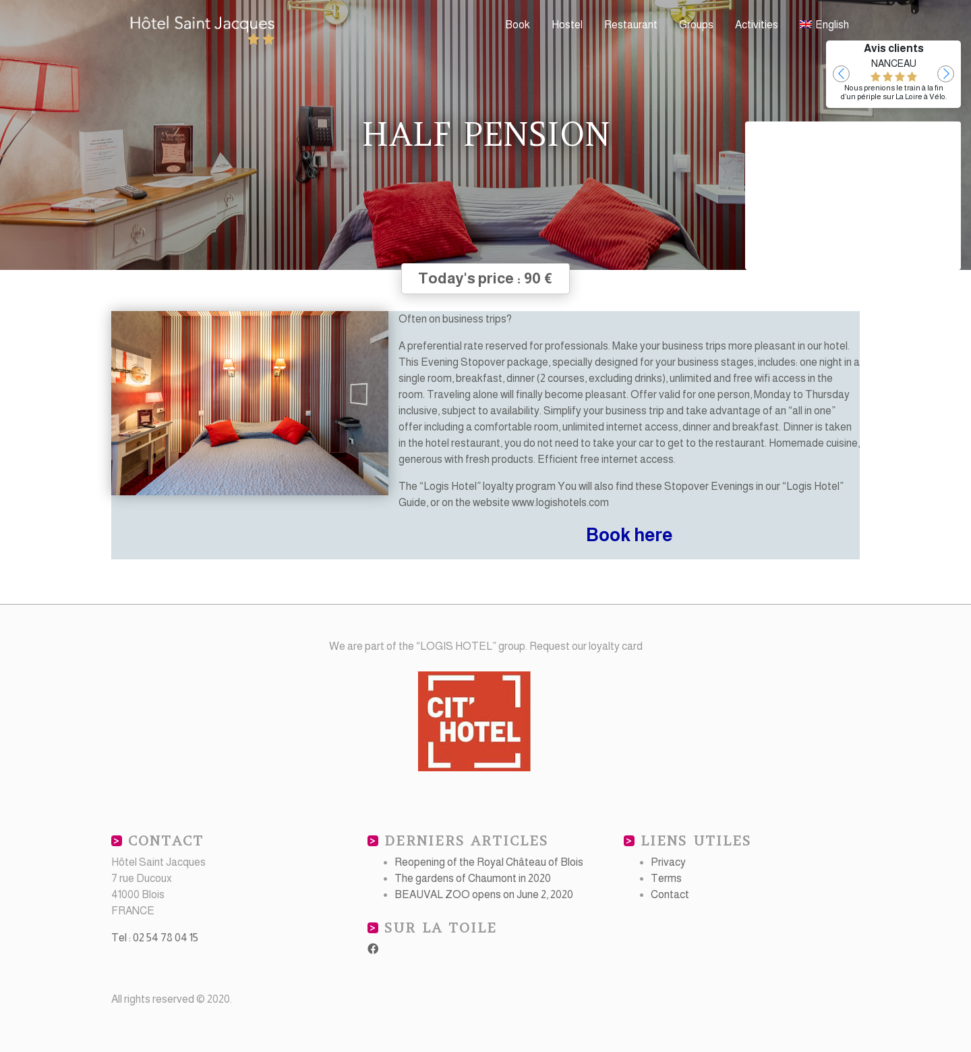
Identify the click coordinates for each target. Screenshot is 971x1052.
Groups (696, 24)
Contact (670, 894)
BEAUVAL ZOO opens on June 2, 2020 (483, 894)
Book (517, 24)
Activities (756, 24)
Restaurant (630, 24)
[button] (841, 73)
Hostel (567, 24)
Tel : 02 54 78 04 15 (154, 937)
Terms (666, 878)
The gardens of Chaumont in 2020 (472, 878)
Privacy (668, 862)
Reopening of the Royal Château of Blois (488, 862)
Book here (629, 535)
